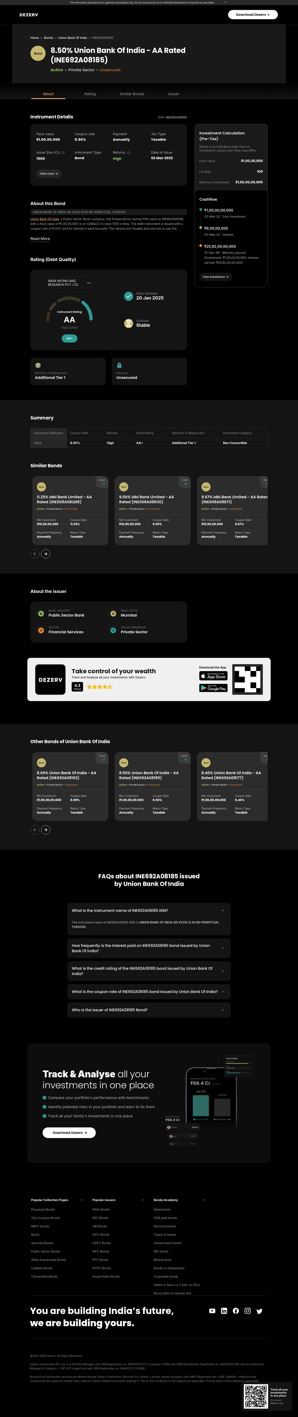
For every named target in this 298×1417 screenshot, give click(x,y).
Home (34, 38)
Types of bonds (165, 1238)
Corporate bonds (166, 1280)
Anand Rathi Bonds (106, 1280)
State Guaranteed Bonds (48, 1263)
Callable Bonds (42, 1271)
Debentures (162, 1213)
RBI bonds (161, 1255)
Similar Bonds (132, 94)
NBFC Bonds (40, 1230)
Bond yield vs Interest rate (172, 1297)
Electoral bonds (165, 1230)
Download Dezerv (252, 14)
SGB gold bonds (165, 1221)
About (48, 94)
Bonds (48, 38)
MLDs (35, 1238)
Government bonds (167, 1246)
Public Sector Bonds (45, 1255)
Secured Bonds (42, 1246)
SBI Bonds (100, 1230)
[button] (57, 1203)
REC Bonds (101, 1221)
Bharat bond (162, 1263)
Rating (90, 94)
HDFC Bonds (102, 1246)
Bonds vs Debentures (169, 1271)
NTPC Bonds (102, 1271)
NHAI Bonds (101, 1213)
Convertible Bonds (44, 1280)
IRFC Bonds (101, 1255)
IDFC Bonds (101, 1238)
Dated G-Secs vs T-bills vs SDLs (177, 1288)
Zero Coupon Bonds (45, 1221)
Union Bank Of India (72, 38)
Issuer (173, 94)
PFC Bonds (101, 1263)
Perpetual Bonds (43, 1213)
